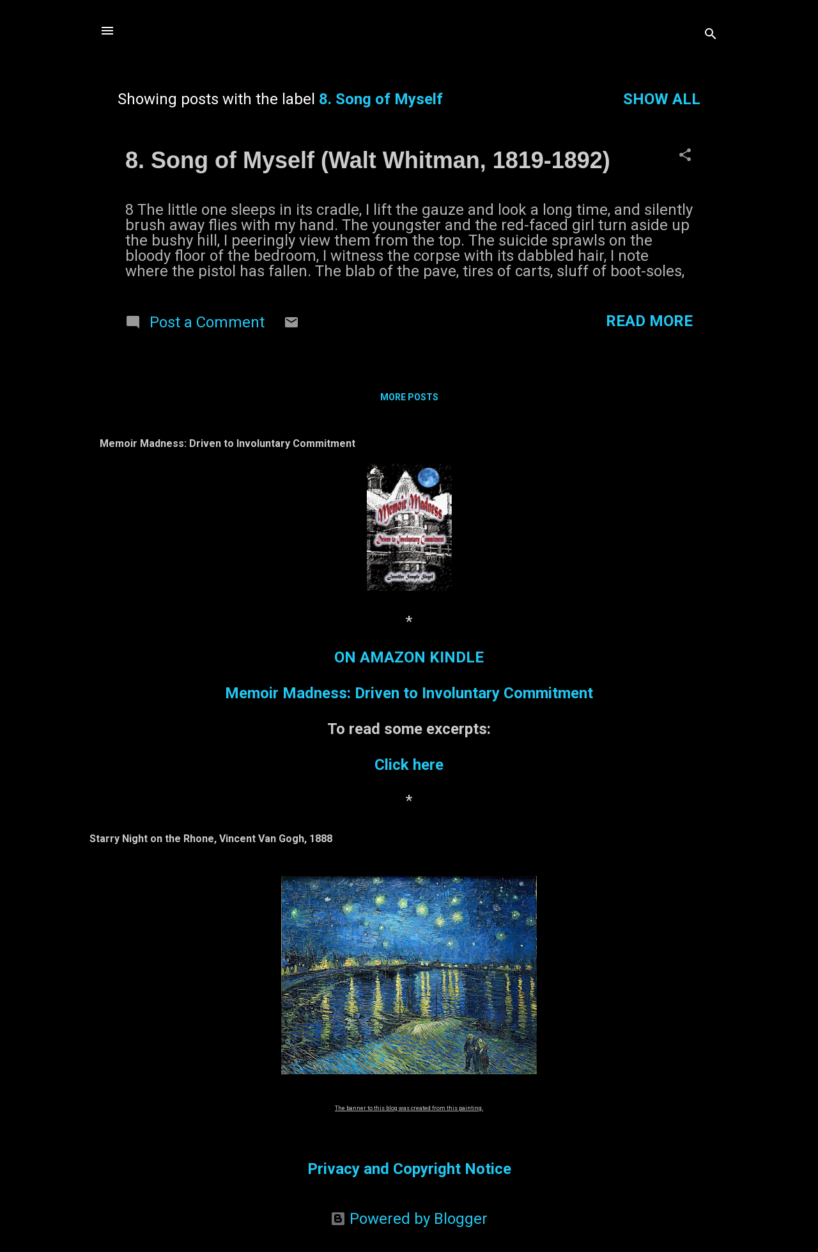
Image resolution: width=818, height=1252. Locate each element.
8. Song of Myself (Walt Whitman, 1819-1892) (367, 160)
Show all (661, 99)
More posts (409, 397)
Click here (409, 765)
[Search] (710, 34)
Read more (649, 321)
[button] (685, 156)
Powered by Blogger (409, 1219)
